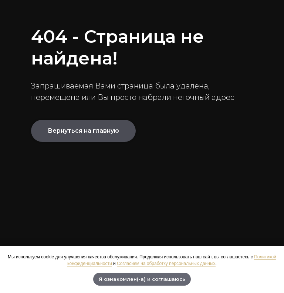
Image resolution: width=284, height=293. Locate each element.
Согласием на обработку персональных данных (166, 263)
